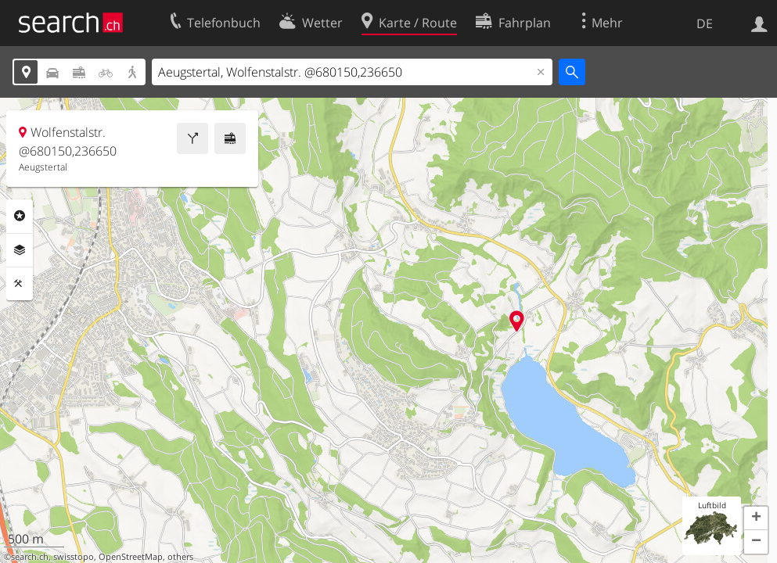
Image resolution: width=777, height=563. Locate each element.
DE (704, 23)
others (180, 556)
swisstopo (73, 556)
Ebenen (19, 250)
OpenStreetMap (131, 556)
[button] (756, 518)
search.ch (30, 556)
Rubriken (19, 215)
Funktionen (19, 283)
